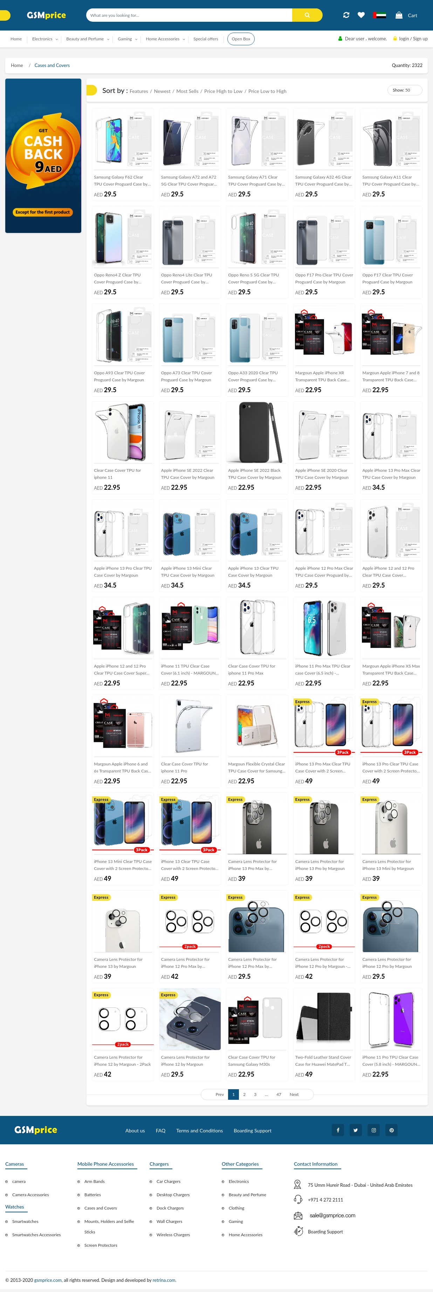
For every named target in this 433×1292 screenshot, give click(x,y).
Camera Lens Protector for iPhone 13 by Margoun (118, 965)
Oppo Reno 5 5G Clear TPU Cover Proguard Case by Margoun (253, 280)
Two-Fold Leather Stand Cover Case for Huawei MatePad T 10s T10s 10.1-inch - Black (323, 1064)
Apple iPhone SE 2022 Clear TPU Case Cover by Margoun (187, 475)
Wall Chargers (169, 1224)
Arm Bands (94, 1184)
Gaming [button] (125, 38)
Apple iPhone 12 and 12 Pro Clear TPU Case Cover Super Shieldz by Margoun (120, 672)
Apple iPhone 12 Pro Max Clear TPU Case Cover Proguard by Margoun (324, 574)
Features (139, 91)
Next (294, 1097)
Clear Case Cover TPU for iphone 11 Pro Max (251, 671)
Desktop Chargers (173, 1197)
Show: (398, 90)
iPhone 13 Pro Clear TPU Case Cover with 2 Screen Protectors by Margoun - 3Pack (391, 770)
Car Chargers (168, 1184)
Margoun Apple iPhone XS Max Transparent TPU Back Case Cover (391, 672)
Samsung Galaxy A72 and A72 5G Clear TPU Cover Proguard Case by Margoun (188, 182)
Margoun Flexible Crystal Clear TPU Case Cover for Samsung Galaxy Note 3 (256, 770)
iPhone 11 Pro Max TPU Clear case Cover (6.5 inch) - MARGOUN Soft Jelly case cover (322, 672)
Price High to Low (223, 91)
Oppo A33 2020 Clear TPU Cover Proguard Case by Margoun (253, 378)
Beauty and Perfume (247, 1197)
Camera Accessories (30, 1197)
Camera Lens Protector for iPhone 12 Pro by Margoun (387, 965)
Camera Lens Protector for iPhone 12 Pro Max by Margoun (252, 966)
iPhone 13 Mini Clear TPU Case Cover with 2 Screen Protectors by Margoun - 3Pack (123, 868)
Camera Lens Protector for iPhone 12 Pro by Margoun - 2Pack (321, 966)
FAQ (161, 1133)
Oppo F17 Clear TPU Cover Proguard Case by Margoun (387, 279)
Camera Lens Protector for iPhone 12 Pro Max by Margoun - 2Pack (185, 966)
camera (19, 1184)
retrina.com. (165, 1283)
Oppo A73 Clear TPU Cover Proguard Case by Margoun (186, 377)
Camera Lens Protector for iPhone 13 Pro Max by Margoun (252, 868)
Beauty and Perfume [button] (85, 38)
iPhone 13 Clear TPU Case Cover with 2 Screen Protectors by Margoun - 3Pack (190, 868)
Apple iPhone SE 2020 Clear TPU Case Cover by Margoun (322, 475)
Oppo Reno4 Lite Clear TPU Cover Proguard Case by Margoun (186, 280)
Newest (162, 91)
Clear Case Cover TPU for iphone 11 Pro (184, 769)
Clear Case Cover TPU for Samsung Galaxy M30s (251, 1063)
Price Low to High (267, 91)
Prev (220, 1097)
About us (135, 1133)
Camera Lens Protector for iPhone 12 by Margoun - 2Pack (122, 1063)
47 (278, 1097)
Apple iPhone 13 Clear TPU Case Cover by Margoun (253, 573)
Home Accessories (245, 1237)
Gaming (236, 1224)
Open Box (241, 38)
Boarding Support (253, 1133)
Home (16, 38)
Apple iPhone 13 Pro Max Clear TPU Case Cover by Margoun (391, 475)
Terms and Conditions (199, 1133)
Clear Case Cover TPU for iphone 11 (117, 475)
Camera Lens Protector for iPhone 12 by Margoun (185, 1063)
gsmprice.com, (49, 1283)
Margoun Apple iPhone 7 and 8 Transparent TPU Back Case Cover (390, 378)
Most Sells (187, 91)
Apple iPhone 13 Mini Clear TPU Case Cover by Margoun (187, 573)
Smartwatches (25, 1224)
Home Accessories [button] (162, 38)
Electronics (239, 1184)
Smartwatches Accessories (36, 1237)
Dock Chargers (170, 1211)
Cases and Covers (52, 65)
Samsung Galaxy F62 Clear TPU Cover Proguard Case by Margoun (120, 182)
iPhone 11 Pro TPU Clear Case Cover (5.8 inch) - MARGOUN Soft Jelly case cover (390, 1064)
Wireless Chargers (173, 1237)
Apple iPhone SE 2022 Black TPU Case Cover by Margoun (254, 475)
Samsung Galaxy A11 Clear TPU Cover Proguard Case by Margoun (389, 182)
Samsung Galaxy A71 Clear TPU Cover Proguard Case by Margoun (255, 182)
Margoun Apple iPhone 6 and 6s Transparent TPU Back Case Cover (122, 770)
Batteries (92, 1197)
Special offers (205, 38)
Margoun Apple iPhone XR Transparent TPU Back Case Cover (320, 378)
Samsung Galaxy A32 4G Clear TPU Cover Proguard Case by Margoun (323, 182)
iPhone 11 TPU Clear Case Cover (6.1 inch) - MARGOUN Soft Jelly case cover (188, 672)
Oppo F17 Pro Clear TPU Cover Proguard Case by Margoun (324, 279)
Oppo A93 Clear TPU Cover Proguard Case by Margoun (119, 377)
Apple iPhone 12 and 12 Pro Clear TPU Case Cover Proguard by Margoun (388, 574)
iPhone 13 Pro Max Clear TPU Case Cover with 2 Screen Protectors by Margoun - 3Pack (324, 770)
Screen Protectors (100, 1248)
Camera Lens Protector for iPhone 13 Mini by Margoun (388, 867)
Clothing (236, 1211)
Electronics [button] (42, 38)
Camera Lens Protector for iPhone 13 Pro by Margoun (320, 867)
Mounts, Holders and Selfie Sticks (109, 1230)
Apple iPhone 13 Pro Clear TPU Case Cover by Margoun (123, 573)
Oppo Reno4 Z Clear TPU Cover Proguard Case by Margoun (117, 280)
